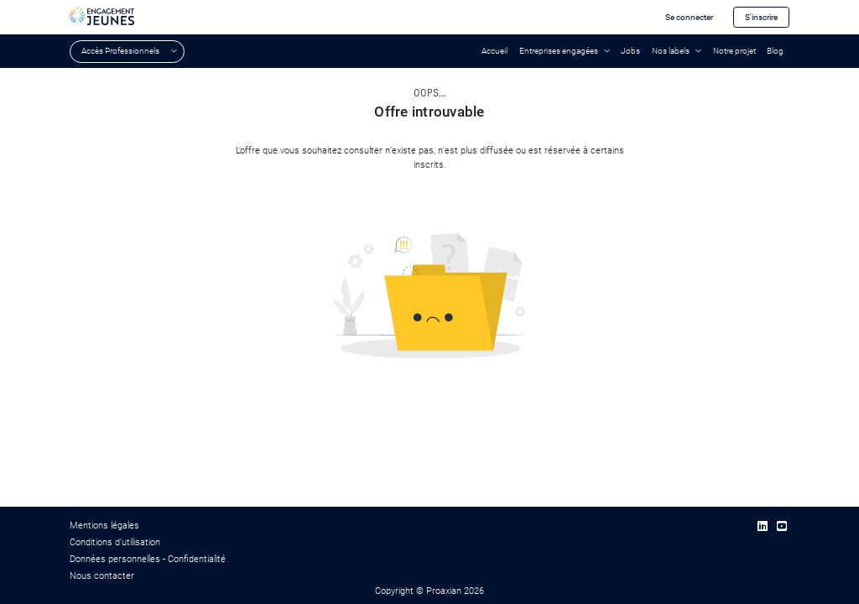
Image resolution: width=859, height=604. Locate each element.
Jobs (630, 50)
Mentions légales (104, 525)
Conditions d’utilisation (115, 542)
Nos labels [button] (671, 50)
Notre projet (734, 50)
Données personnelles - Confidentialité (148, 559)
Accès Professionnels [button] (120, 50)
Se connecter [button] (689, 17)
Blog (775, 50)
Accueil (495, 50)
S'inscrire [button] (761, 17)
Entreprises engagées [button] (558, 50)
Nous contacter (102, 575)
